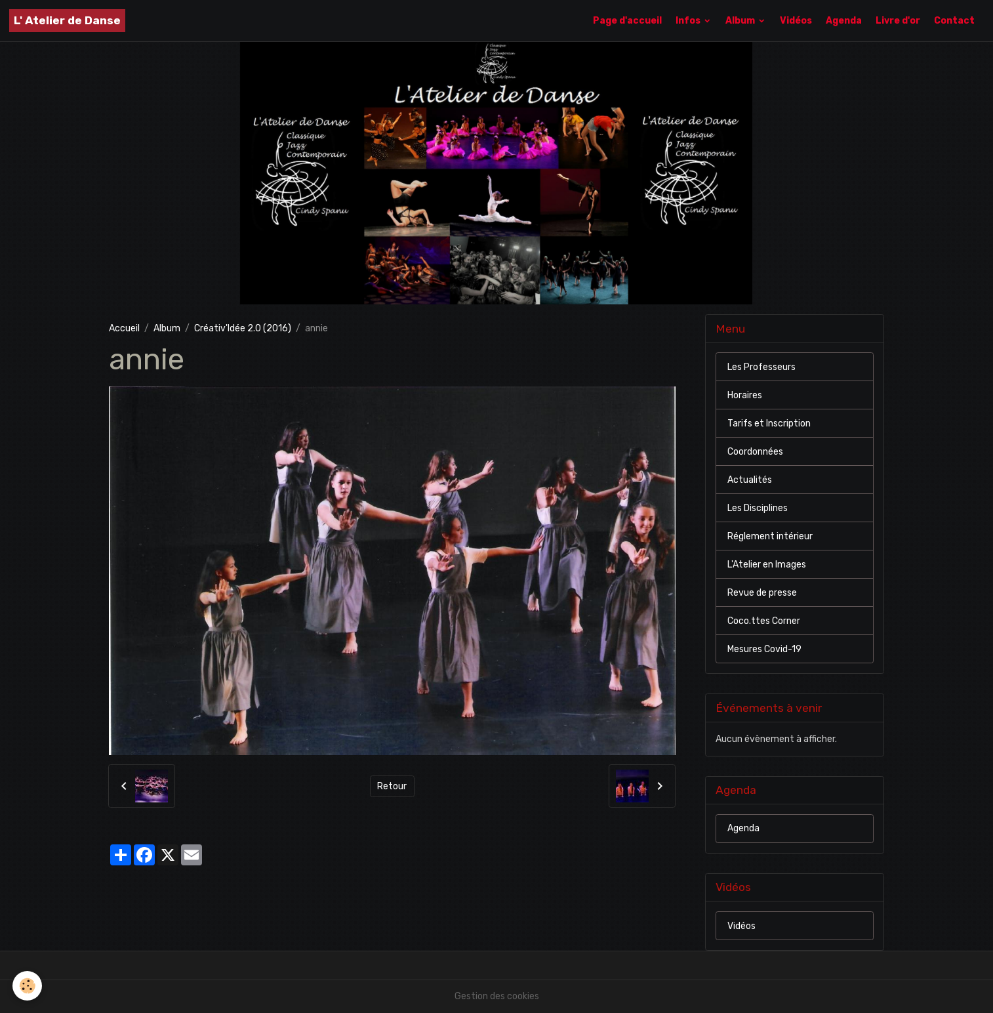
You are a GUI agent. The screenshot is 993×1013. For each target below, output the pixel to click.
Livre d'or (898, 20)
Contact (954, 20)
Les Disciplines (757, 508)
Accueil (124, 328)
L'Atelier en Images (766, 564)
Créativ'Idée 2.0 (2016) (242, 328)
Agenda (844, 20)
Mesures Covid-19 (764, 649)
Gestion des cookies (497, 996)
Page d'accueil (627, 20)
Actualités (749, 480)
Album (741, 20)
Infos (689, 20)
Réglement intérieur (770, 536)
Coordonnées (755, 451)
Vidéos (796, 20)
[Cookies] (28, 986)
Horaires (744, 395)
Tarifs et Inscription (769, 423)
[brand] (67, 20)
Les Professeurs (761, 367)
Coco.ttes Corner (763, 621)
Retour (392, 786)
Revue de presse (762, 592)
